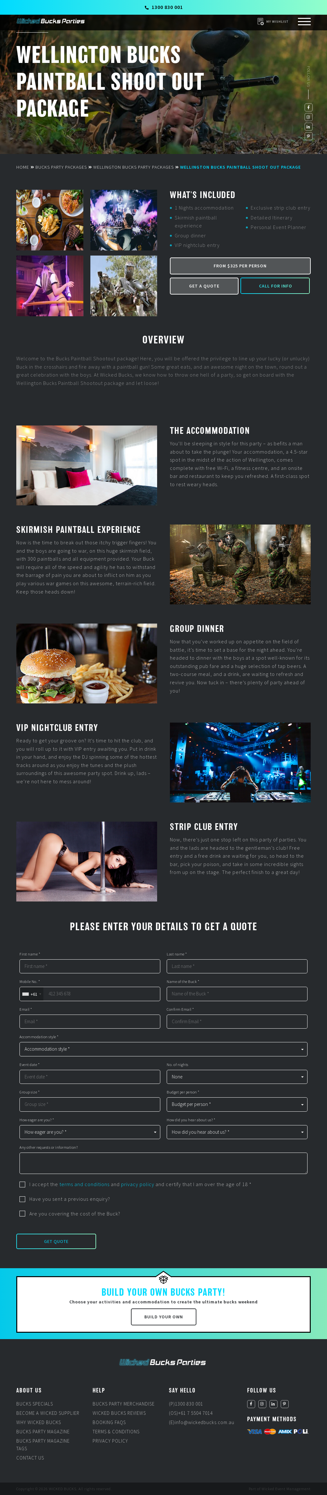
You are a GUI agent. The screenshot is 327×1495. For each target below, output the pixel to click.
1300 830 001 (163, 7)
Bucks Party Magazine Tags (43, 1445)
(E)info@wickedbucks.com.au (201, 1422)
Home (22, 167)
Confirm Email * (180, 1009)
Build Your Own (163, 1317)
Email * (25, 1009)
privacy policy (137, 1184)
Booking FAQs (109, 1422)
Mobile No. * (29, 982)
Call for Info (275, 286)
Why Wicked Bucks (38, 1422)
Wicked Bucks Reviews (119, 1413)
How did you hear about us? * (191, 1120)
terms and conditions (84, 1184)
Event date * (29, 1065)
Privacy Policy (110, 1441)
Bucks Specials (34, 1404)
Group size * (29, 1092)
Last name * (177, 954)
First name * (29, 954)
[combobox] (31, 994)
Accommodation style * (39, 1037)
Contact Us (30, 1458)
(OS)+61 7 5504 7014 (191, 1413)
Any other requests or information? (48, 1147)
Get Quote (56, 1241)
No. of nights (177, 1065)
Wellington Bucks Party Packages (133, 167)
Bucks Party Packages (61, 167)
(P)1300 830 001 (186, 1404)
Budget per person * (183, 1092)
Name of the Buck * (183, 982)
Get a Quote (204, 286)
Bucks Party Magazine (43, 1432)
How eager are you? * (36, 1120)
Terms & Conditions (116, 1432)
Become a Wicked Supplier (48, 1413)
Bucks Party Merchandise (124, 1404)
